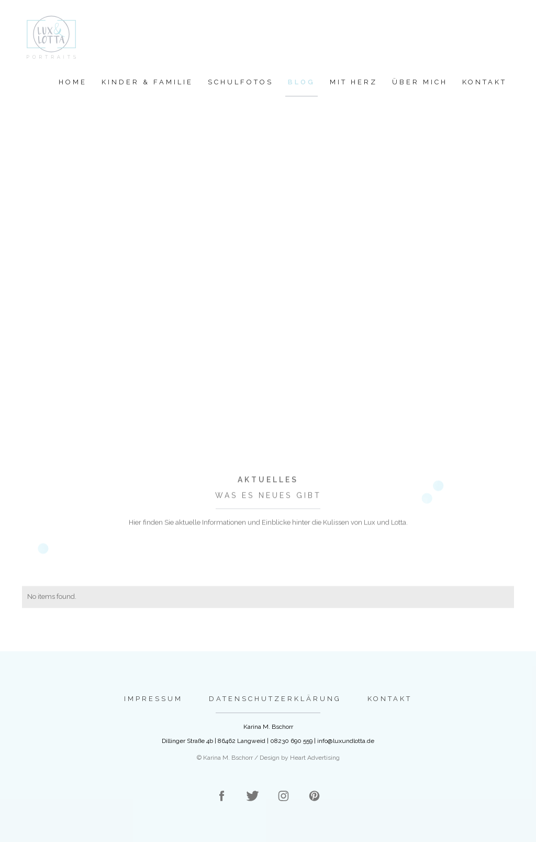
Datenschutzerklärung (275, 699)
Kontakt (484, 82)
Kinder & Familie (147, 82)
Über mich (420, 82)
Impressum (153, 699)
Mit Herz (353, 82)
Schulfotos (240, 82)
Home (73, 82)
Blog (301, 82)
